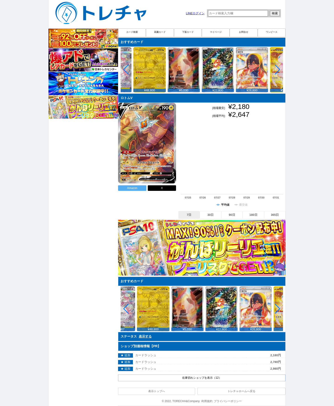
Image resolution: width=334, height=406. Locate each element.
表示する (145, 336)
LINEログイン (195, 13)
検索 (275, 13)
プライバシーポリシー (228, 401)
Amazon (132, 188)
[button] (277, 70)
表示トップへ (156, 391)
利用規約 (206, 401)
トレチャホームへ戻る (241, 391)
